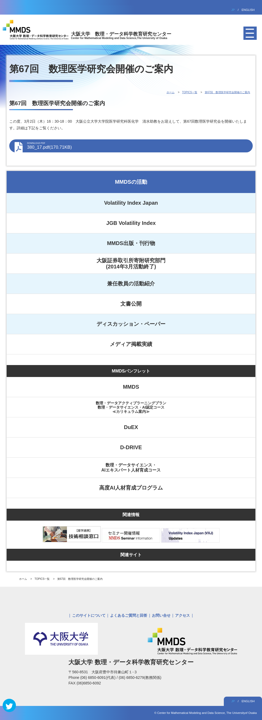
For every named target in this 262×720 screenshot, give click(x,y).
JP (233, 9)
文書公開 (131, 304)
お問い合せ (161, 615)
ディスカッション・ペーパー (131, 324)
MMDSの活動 (131, 182)
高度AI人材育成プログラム (131, 488)
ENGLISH (248, 9)
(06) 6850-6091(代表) (98, 677)
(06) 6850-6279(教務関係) (140, 677)
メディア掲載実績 (131, 344)
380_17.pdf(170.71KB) (137, 146)
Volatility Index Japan (131, 203)
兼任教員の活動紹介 (131, 283)
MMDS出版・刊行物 (131, 243)
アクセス (182, 615)
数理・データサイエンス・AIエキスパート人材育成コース (131, 467)
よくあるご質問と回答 (128, 615)
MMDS (131, 387)
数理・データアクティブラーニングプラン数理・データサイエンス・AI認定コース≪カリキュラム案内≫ (131, 407)
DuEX (131, 427)
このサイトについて (89, 615)
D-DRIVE (131, 447)
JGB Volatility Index (131, 223)
